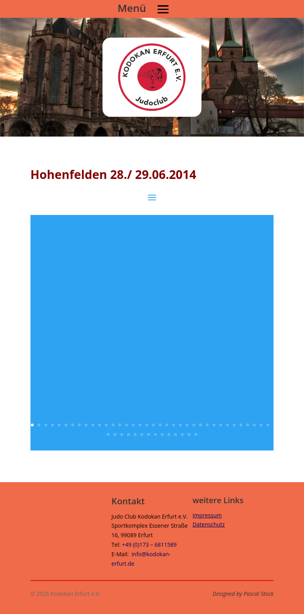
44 (155, 434)
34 (254, 425)
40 (128, 434)
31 (234, 425)
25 (193, 425)
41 (135, 434)
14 (119, 425)
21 (166, 425)
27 (207, 425)
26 (200, 425)
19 (153, 425)
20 (160, 425)
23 (180, 425)
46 (168, 434)
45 (162, 434)
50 (195, 434)
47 (175, 434)
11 (99, 425)
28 (214, 425)
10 (92, 425)
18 (146, 425)
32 (240, 425)
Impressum (207, 515)
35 (261, 425)
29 (220, 425)
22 (173, 425)
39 (121, 434)
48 (182, 434)
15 (126, 425)
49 (189, 434)
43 (148, 434)
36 (267, 425)
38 (115, 434)
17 (140, 425)
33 (247, 425)
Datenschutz (208, 524)
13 (113, 425)
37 (108, 434)
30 (227, 425)
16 (133, 425)
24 (187, 425)
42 (142, 434)
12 (106, 425)
